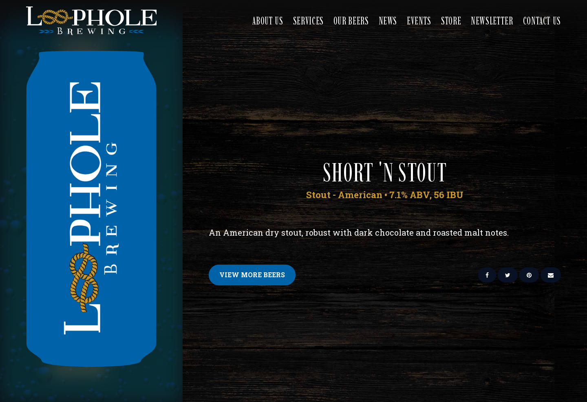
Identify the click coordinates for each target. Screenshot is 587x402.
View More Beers (252, 274)
